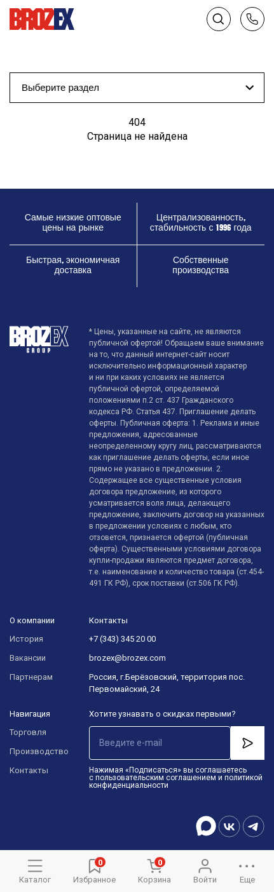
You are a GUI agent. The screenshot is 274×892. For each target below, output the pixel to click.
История (26, 639)
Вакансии (28, 658)
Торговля (28, 732)
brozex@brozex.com (127, 658)
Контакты (29, 770)
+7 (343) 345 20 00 (122, 639)
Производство (37, 751)
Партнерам (31, 677)
